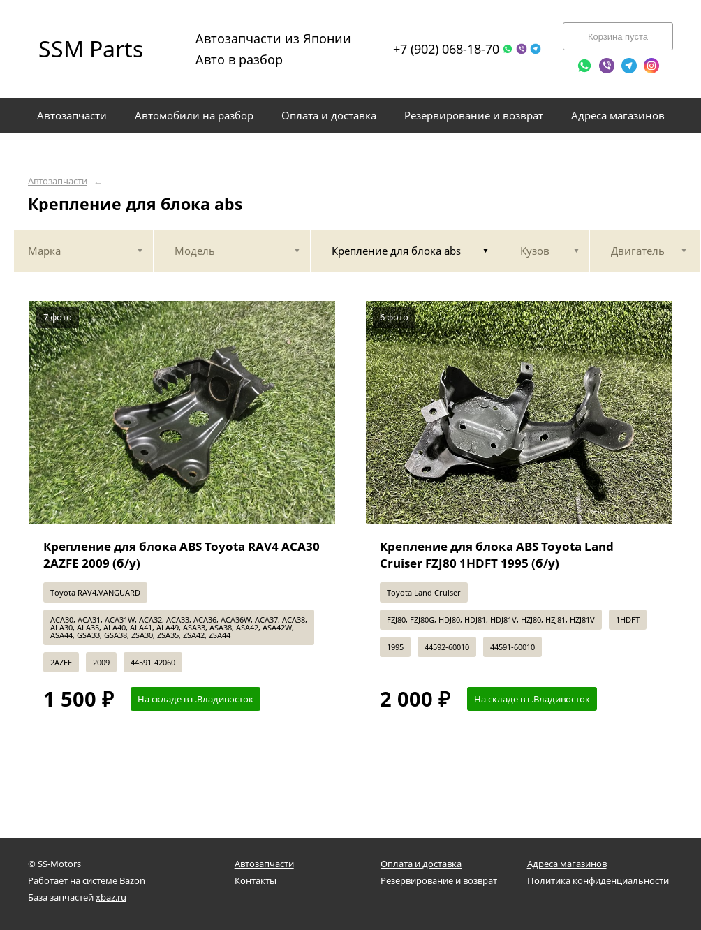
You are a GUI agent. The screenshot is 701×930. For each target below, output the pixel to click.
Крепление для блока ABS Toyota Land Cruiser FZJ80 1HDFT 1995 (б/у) (497, 554)
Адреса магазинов (567, 863)
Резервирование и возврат (439, 880)
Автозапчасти (57, 181)
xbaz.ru (111, 897)
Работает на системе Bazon (86, 880)
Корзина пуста (618, 36)
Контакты (255, 880)
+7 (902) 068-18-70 (446, 48)
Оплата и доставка (421, 863)
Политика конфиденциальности (598, 880)
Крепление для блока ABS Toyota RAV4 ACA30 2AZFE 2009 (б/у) (181, 554)
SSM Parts (90, 49)
